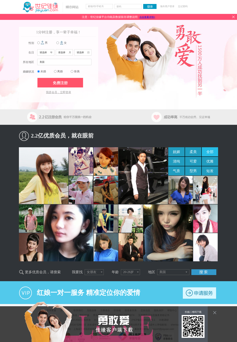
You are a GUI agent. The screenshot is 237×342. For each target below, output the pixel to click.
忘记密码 (183, 6)
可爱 (193, 161)
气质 (176, 171)
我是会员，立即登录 (58, 92)
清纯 (176, 161)
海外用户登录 (167, 6)
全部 (209, 152)
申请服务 (199, 293)
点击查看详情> (147, 17)
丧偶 (76, 71)
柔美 (193, 152)
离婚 (60, 71)
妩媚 (176, 152)
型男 (193, 171)
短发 (209, 171)
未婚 (43, 71)
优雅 (209, 161)
